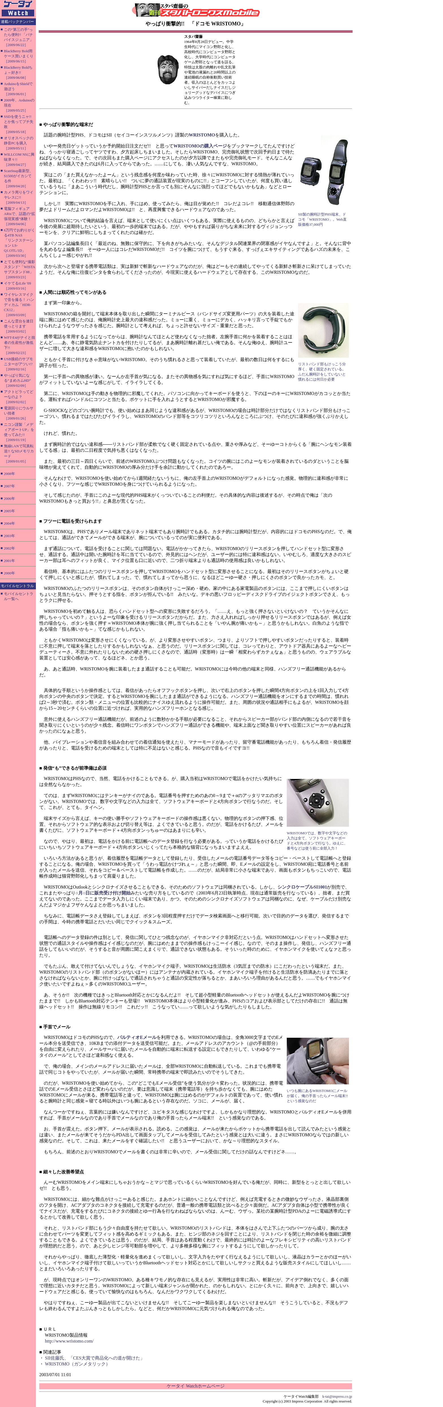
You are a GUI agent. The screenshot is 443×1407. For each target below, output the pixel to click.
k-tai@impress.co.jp (337, 1396)
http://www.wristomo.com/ (69, 1341)
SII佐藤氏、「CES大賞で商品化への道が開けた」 (95, 1358)
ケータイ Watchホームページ (195, 1386)
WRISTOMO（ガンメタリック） (77, 1364)
